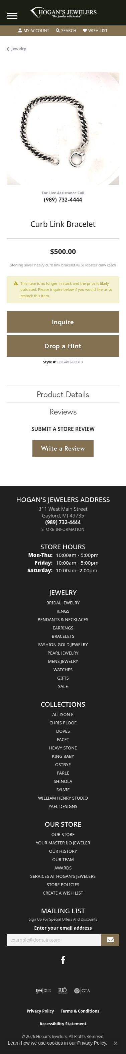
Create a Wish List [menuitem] (63, 893)
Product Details (63, 394)
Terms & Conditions (79, 1011)
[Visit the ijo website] (43, 991)
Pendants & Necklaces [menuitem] (63, 619)
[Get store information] (63, 529)
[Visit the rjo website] (62, 991)
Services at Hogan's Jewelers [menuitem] (63, 876)
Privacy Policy (40, 1011)
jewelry (18, 48)
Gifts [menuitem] (63, 678)
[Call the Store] (63, 522)
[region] (63, 128)
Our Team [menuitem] (63, 859)
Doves (63, 731)
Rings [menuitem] (62, 611)
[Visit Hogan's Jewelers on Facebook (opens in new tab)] (63, 960)
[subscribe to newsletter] (110, 940)
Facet (63, 739)
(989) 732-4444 (63, 199)
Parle (63, 773)
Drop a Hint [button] (62, 345)
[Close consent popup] (116, 1043)
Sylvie (63, 790)
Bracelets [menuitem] (63, 636)
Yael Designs (63, 806)
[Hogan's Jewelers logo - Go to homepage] (63, 13)
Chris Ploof (63, 723)
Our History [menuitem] (63, 851)
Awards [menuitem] (63, 868)
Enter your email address (63, 928)
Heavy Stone (63, 748)
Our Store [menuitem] (63, 834)
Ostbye (63, 765)
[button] (33, 31)
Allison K (63, 714)
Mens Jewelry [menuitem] (63, 661)
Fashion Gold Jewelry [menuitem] (63, 644)
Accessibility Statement (62, 1024)
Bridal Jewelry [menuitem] (63, 603)
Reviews (63, 411)
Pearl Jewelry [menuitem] (63, 653)
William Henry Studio (63, 798)
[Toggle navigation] (12, 15)
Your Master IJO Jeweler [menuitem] (63, 843)
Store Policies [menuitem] (63, 885)
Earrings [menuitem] (63, 628)
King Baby (63, 756)
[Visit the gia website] (82, 991)
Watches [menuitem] (63, 670)
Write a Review (63, 448)
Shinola (63, 781)
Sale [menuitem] (63, 686)
